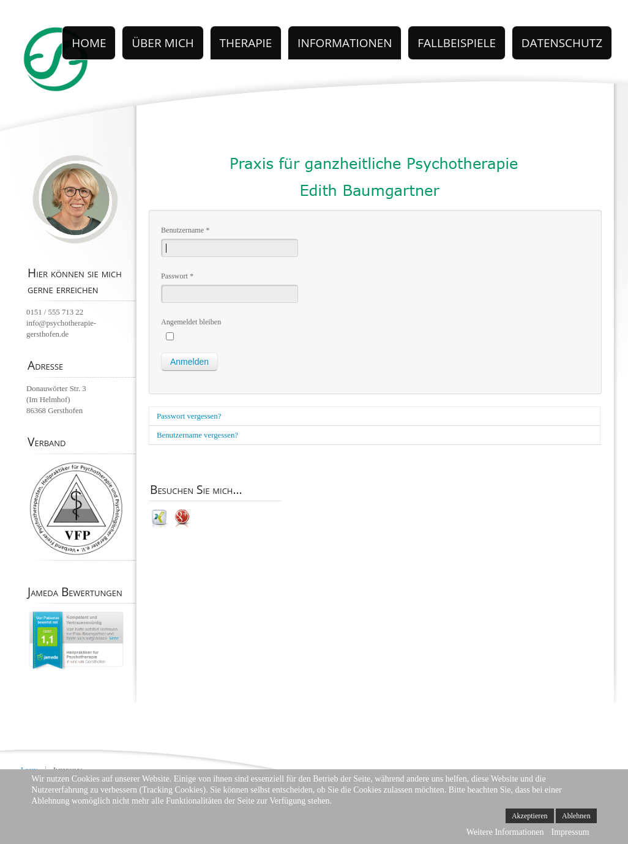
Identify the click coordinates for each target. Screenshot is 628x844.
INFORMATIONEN (392, 37)
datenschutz (571, 37)
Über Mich (242, 37)
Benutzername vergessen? (197, 435)
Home (182, 37)
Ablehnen (576, 816)
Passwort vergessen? (189, 416)
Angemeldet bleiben (191, 322)
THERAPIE (311, 37)
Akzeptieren (530, 816)
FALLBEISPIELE (484, 37)
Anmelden (189, 362)
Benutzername (185, 230)
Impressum (570, 832)
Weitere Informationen (505, 832)
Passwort (177, 276)
